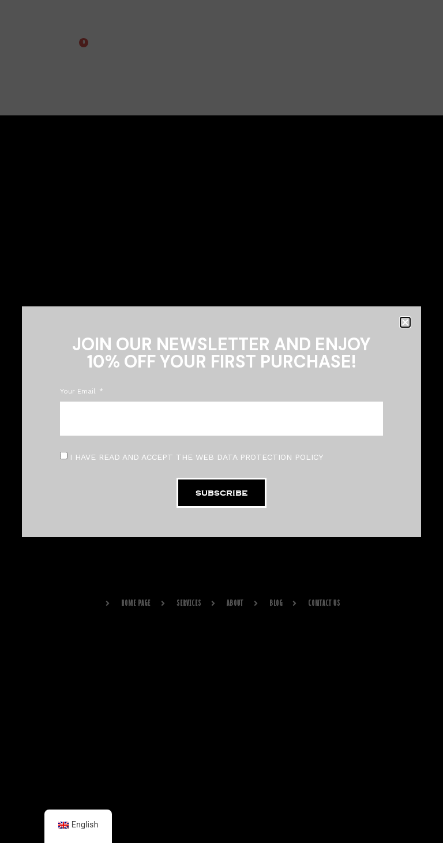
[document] (221, 421)
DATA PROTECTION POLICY (270, 456)
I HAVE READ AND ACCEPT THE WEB (196, 456)
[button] (405, 322)
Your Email (79, 391)
